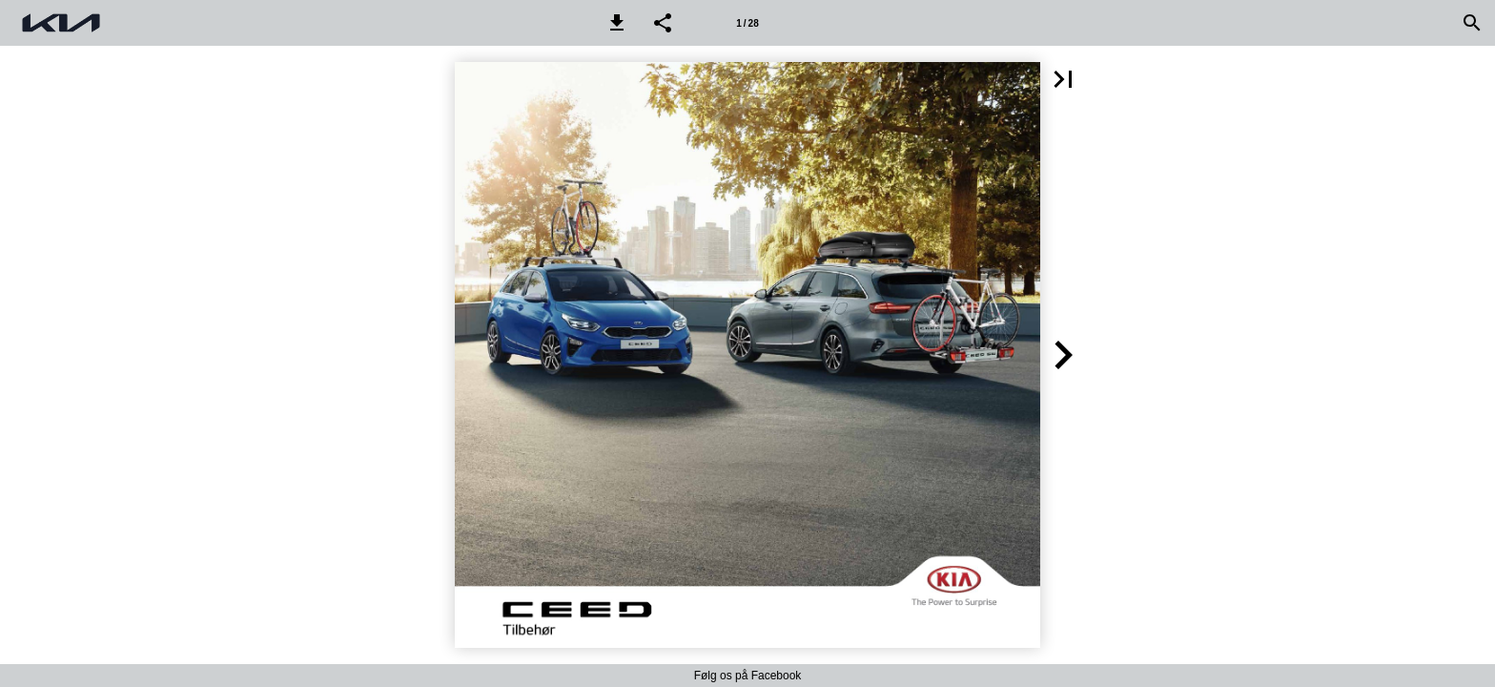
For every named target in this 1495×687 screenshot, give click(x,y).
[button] (617, 23)
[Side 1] (747, 23)
